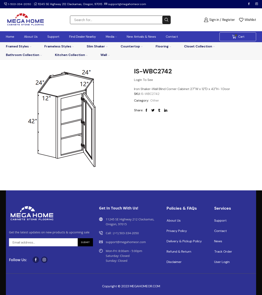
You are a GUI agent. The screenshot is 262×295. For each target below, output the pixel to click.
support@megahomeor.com (128, 4)
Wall (105, 55)
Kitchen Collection (71, 55)
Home (10, 37)
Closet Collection (199, 46)
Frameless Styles (59, 46)
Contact (172, 37)
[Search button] (166, 20)
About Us (31, 37)
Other (154, 100)
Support (53, 37)
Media (111, 37)
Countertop (132, 46)
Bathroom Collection (24, 55)
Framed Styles (18, 46)
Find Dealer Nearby (82, 37)
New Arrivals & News (141, 37)
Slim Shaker (97, 46)
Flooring (163, 46)
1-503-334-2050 (20, 4)
